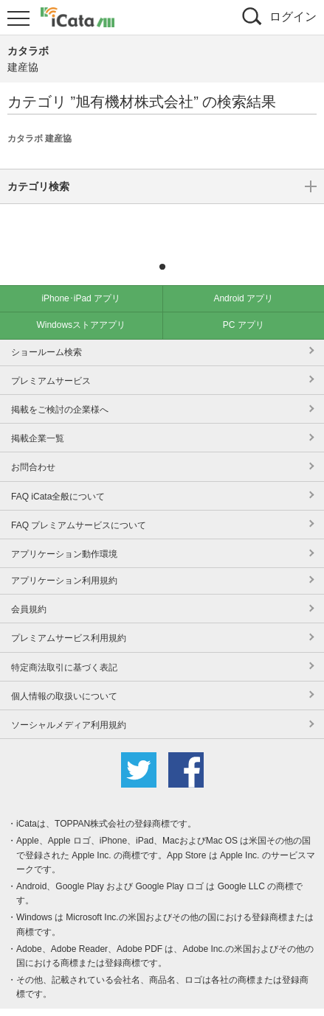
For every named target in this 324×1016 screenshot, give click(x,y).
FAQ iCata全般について (58, 474)
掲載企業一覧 (37, 416)
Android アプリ (243, 276)
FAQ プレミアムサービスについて (78, 503)
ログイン (293, 16)
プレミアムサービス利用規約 (68, 616)
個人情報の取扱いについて (64, 674)
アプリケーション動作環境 (64, 532)
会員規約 (28, 587)
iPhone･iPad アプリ (80, 276)
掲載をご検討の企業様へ (59, 387)
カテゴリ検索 (162, 223)
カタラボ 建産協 (39, 138)
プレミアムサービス (51, 359)
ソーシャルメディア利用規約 (68, 703)
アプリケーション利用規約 (64, 558)
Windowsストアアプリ (80, 303)
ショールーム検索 (46, 330)
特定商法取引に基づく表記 (64, 645)
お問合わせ (33, 445)
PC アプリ (243, 303)
